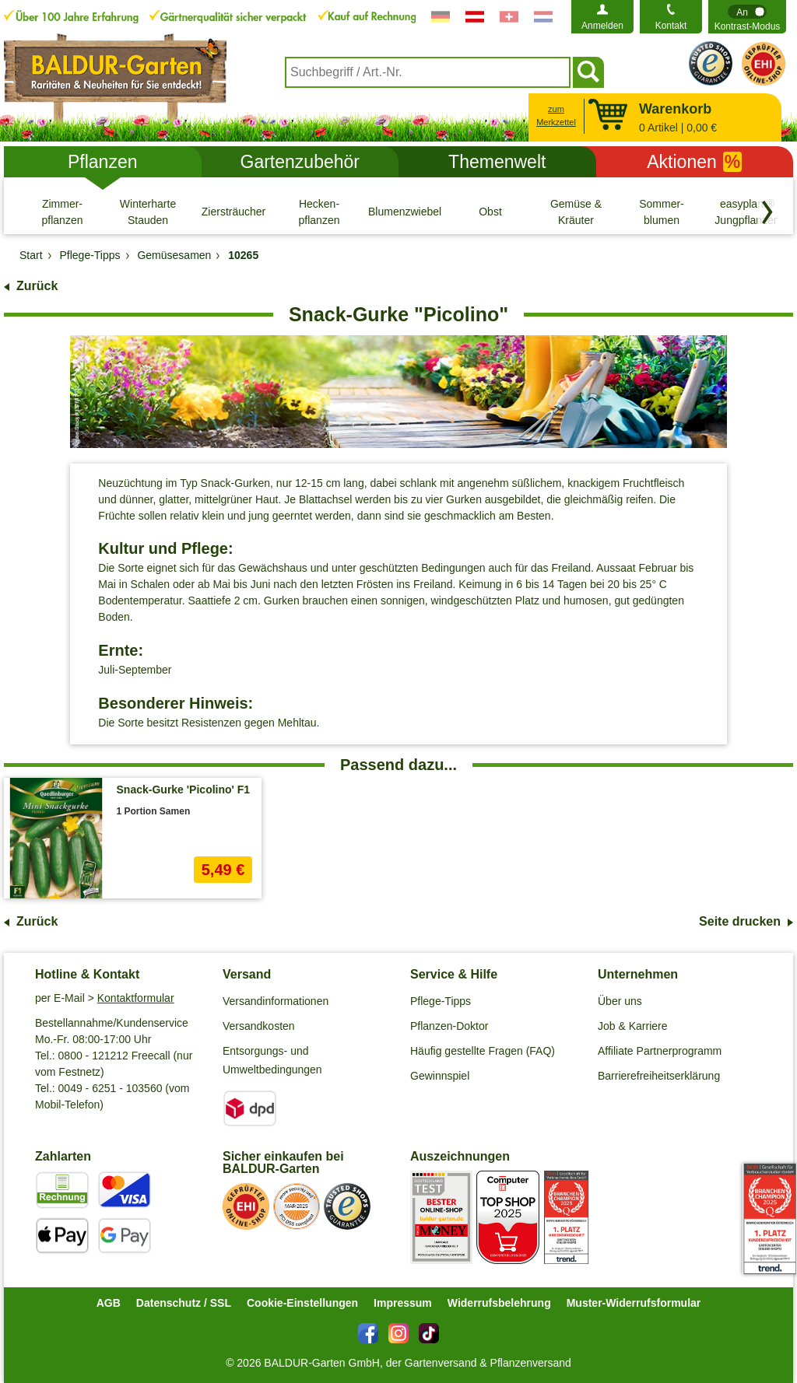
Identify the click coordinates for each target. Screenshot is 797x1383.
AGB (109, 1303)
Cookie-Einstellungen (302, 1303)
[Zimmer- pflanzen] (62, 211)
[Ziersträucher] (233, 211)
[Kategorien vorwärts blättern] (767, 212)
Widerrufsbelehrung (499, 1303)
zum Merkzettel (556, 115)
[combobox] (428, 72)
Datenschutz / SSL (183, 1303)
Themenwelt (497, 162)
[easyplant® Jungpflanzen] (747, 211)
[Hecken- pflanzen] (319, 211)
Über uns (620, 1001)
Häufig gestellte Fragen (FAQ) (482, 1051)
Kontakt (671, 25)
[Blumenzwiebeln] (405, 211)
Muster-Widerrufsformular (634, 1303)
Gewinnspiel (439, 1076)
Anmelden (602, 25)
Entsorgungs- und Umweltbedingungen (272, 1060)
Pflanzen (103, 162)
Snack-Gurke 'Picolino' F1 (184, 789)
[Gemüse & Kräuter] (576, 211)
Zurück (37, 285)
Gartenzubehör (300, 162)
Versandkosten (259, 1026)
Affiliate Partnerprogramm (660, 1051)
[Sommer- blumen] (661, 211)
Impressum (403, 1303)
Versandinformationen (275, 1001)
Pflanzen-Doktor (449, 1026)
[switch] (747, 17)
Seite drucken (740, 921)
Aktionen (694, 162)
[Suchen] (588, 72)
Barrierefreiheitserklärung (659, 1076)
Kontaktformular (135, 998)
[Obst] (490, 211)
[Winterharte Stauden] (148, 211)
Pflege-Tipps (440, 1001)
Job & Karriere (632, 1026)
